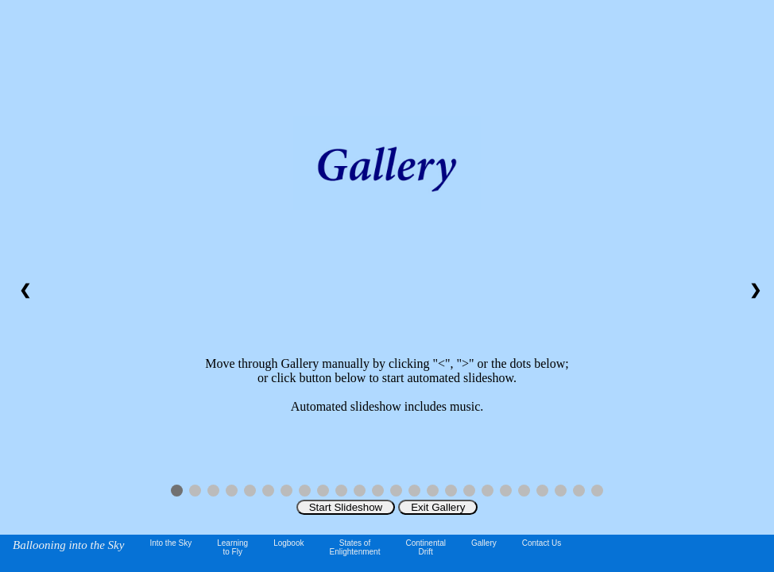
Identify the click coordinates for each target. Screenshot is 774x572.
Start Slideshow (346, 507)
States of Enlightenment (355, 547)
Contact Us (541, 543)
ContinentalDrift (425, 547)
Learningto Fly (232, 547)
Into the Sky (170, 543)
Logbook (288, 543)
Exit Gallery (438, 507)
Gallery (484, 543)
